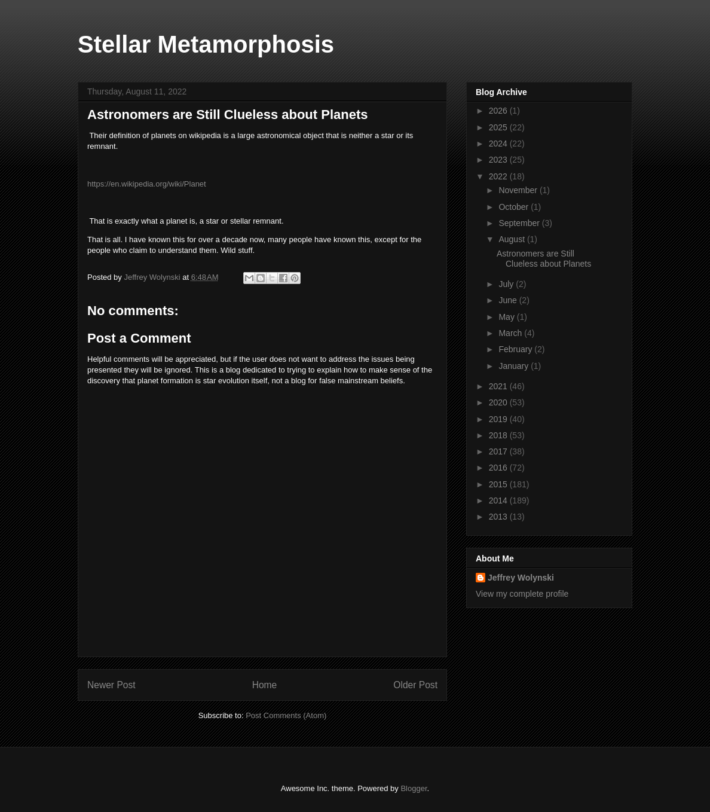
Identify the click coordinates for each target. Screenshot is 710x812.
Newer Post (111, 685)
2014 (499, 500)
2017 (499, 451)
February (516, 349)
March (511, 333)
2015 (499, 484)
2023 (499, 159)
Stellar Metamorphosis (206, 44)
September (519, 223)
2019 (499, 419)
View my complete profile (522, 594)
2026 (499, 110)
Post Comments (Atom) (286, 715)
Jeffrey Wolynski (521, 577)
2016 (499, 467)
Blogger (413, 788)
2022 (499, 176)
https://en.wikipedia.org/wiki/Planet (146, 183)
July (507, 284)
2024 (499, 143)
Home (264, 685)
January (514, 366)
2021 (499, 386)
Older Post (415, 685)
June (508, 300)
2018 (499, 435)
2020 (499, 402)
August (512, 239)
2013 (499, 516)
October (514, 207)
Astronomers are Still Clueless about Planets (544, 258)
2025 (499, 127)
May (507, 317)
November (518, 190)
